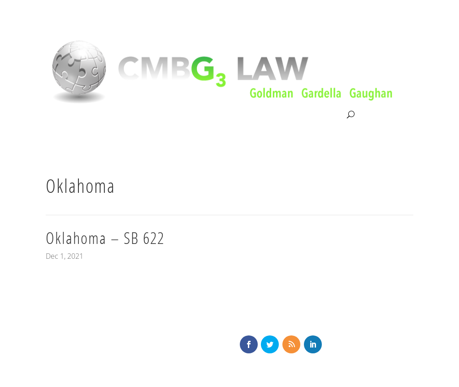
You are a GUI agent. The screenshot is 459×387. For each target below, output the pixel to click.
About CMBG (65, 115)
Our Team (205, 114)
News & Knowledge (265, 114)
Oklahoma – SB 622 (105, 238)
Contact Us (326, 114)
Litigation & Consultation (138, 114)
